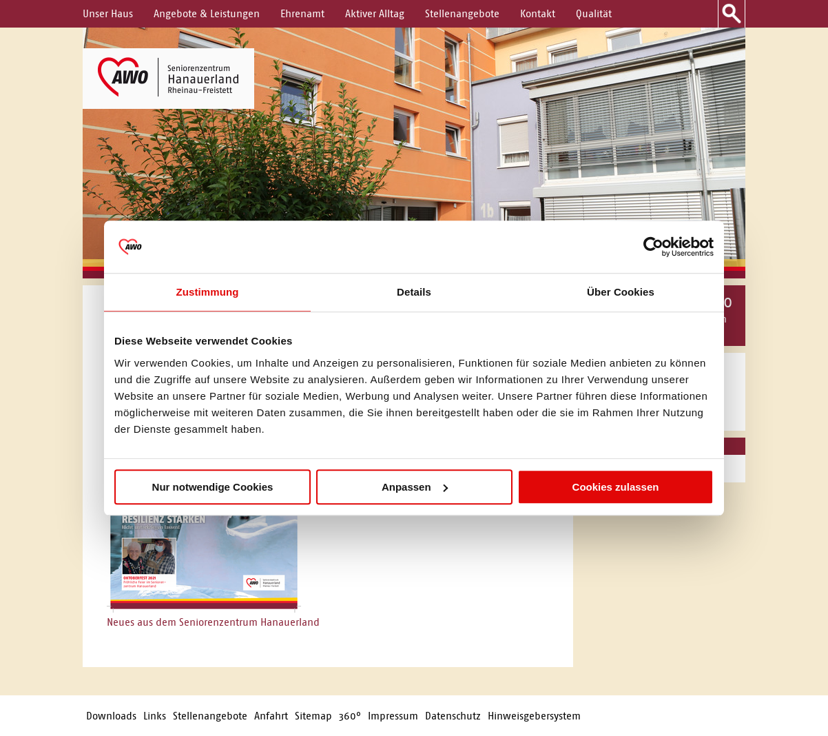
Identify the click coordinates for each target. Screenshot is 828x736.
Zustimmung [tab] (207, 292)
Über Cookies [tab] (620, 292)
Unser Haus (108, 13)
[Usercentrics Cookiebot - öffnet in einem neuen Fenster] (653, 246)
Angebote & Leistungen (207, 13)
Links (154, 716)
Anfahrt (271, 716)
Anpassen (415, 487)
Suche (731, 14)
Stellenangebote (462, 13)
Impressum (393, 716)
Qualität (594, 13)
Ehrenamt (302, 13)
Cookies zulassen (615, 487)
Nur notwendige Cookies (212, 487)
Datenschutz (453, 716)
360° (350, 716)
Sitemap (313, 716)
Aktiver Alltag (374, 13)
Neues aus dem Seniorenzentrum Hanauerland (213, 622)
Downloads (111, 716)
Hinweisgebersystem (534, 716)
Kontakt (537, 13)
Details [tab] (414, 292)
